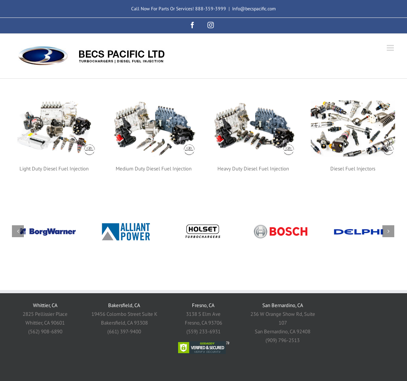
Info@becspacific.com (254, 9)
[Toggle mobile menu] (391, 48)
